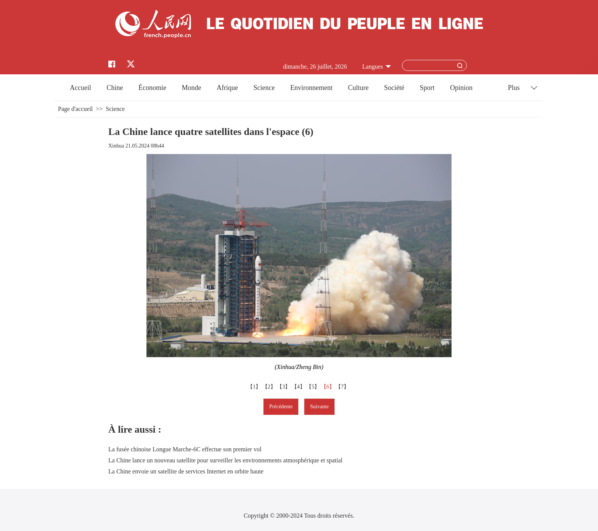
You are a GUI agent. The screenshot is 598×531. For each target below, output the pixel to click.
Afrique (227, 87)
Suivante (319, 406)
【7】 (343, 387)
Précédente (281, 406)
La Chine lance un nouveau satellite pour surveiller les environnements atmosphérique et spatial (225, 460)
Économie (152, 87)
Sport (427, 87)
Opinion (461, 87)
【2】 (269, 387)
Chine (115, 87)
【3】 (284, 387)
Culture (358, 87)
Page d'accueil (75, 109)
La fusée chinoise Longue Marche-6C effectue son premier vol (184, 449)
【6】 (328, 387)
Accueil (80, 87)
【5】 (313, 387)
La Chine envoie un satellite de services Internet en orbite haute (186, 471)
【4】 (299, 387)
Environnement (311, 87)
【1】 (255, 387)
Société (394, 87)
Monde (191, 87)
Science (264, 87)
